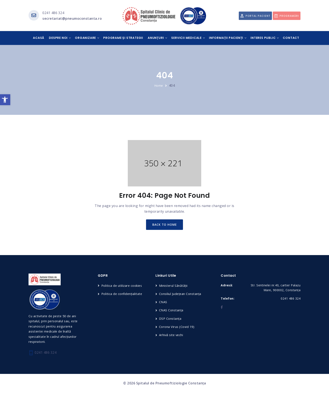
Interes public (263, 38)
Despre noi (58, 38)
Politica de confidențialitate (122, 294)
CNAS (163, 302)
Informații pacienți (226, 38)
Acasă (38, 38)
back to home (164, 225)
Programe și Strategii (123, 38)
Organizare (85, 38)
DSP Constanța (170, 319)
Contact (291, 38)
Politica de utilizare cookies (122, 286)
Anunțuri (156, 38)
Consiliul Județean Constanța (180, 294)
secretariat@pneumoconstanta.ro (72, 18)
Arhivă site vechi (171, 335)
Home (158, 86)
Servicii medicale (186, 38)
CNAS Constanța (171, 311)
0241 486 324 (53, 12)
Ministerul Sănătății (173, 286)
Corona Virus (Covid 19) (177, 327)
